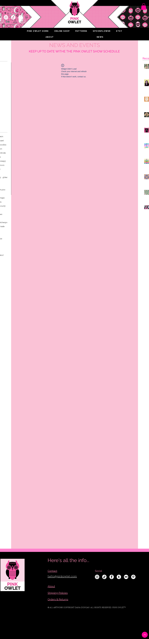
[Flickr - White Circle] (126, 577)
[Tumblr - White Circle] (119, 577)
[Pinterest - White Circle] (133, 577)
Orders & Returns (58, 599)
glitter (5, 177)
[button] (50, 37)
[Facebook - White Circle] (20, 17)
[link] (143, 6)
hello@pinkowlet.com (62, 576)
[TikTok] (13, 17)
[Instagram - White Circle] (6, 17)
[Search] (144, 17)
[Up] (145, 635)
